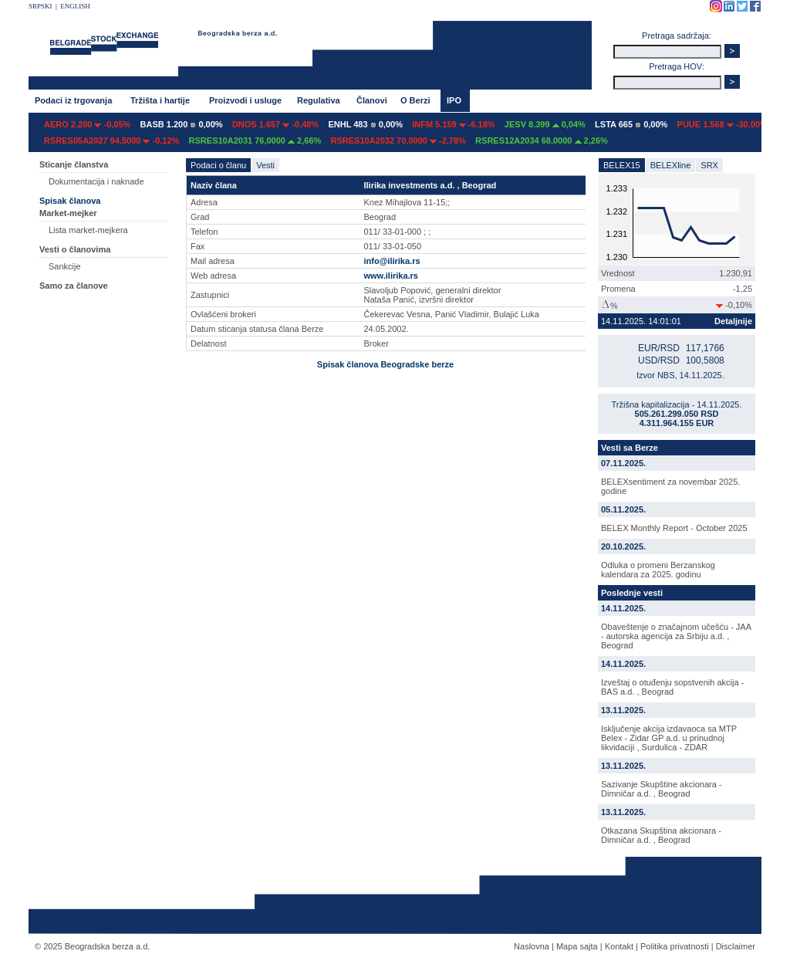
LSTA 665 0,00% (631, 124)
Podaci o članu (218, 165)
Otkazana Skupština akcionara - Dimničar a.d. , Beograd (661, 835)
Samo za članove (73, 285)
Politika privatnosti (674, 946)
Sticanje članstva (73, 164)
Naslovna (531, 946)
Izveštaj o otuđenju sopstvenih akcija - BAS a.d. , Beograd (672, 687)
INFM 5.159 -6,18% (453, 124)
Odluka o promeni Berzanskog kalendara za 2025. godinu (658, 569)
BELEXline (670, 165)
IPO (454, 100)
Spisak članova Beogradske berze (385, 364)
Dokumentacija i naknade (96, 181)
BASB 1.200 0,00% (181, 124)
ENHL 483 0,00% (365, 124)
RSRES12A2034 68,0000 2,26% (541, 140)
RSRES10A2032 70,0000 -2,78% (398, 140)
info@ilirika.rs (391, 261)
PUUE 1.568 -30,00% (722, 124)
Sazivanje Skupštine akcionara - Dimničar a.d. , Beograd (661, 789)
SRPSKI (40, 6)
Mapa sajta (577, 946)
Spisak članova (70, 200)
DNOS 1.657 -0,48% (275, 124)
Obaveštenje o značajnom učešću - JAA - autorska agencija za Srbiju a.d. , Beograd (676, 636)
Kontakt (619, 946)
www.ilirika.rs (390, 275)
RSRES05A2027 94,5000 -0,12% (111, 140)
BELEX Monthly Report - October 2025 (674, 528)
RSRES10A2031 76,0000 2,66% (255, 140)
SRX (709, 165)
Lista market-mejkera (88, 230)
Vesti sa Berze (629, 447)
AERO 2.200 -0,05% (87, 124)
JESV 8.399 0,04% (545, 124)
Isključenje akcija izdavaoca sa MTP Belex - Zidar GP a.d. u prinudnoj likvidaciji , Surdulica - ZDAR (669, 738)
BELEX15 (621, 165)
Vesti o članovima (74, 249)
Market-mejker (68, 213)
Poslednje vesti (632, 592)
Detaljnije (733, 321)
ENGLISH (75, 6)
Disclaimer (735, 946)
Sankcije (65, 266)
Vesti (265, 165)
